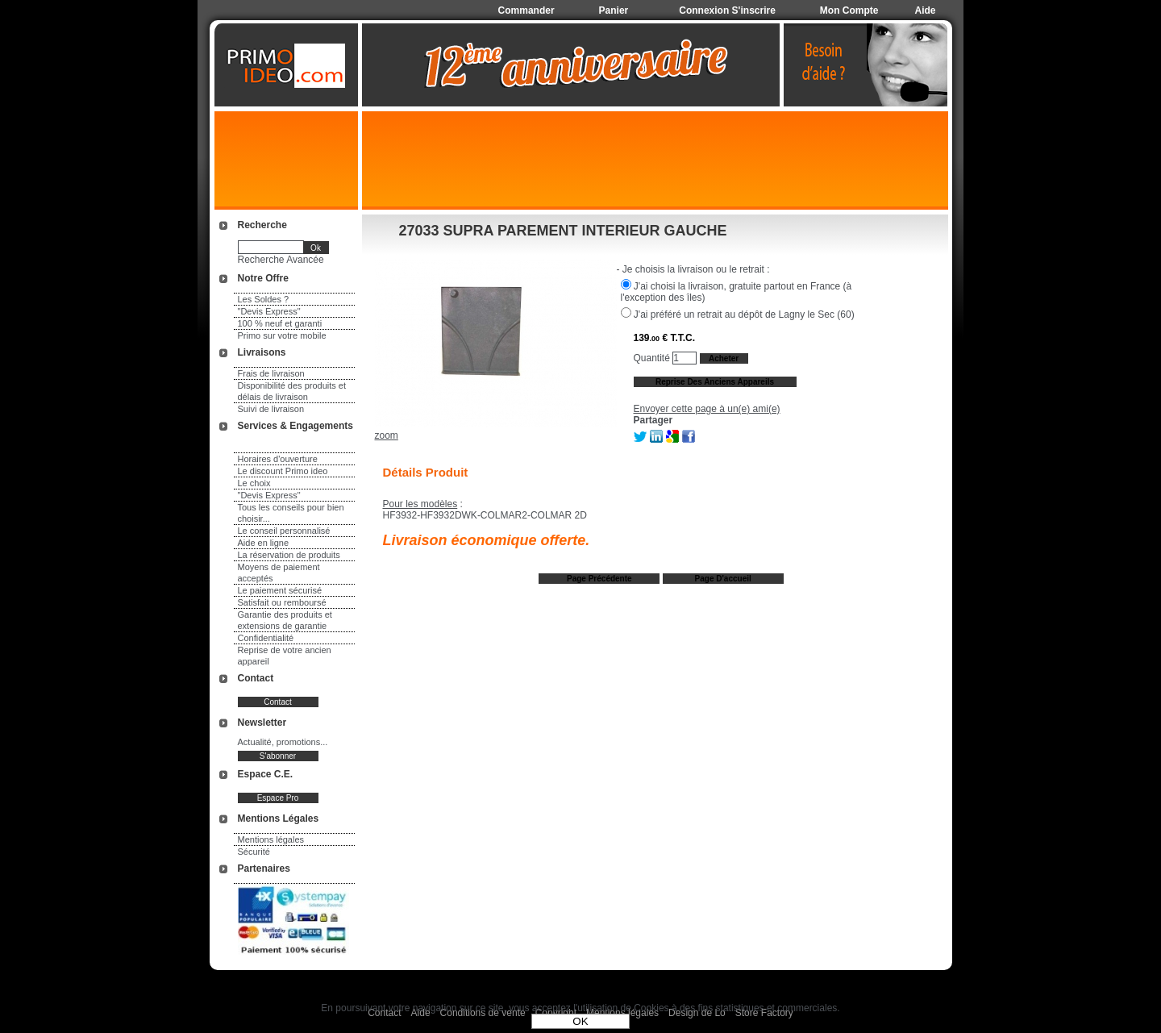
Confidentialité (266, 638)
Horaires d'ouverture (278, 459)
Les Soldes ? (263, 299)
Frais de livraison (271, 373)
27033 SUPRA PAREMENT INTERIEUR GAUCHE (563, 231)
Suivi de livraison (271, 409)
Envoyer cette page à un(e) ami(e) (707, 408)
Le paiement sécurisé (280, 590)
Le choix (254, 483)
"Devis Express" (269, 311)
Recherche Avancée (281, 259)
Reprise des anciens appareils (714, 381)
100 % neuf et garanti (280, 323)
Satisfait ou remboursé (282, 602)
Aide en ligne (263, 543)
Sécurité (254, 851)
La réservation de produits (289, 555)
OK (580, 1021)
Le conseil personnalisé (284, 530)
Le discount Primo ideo (283, 471)
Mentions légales (271, 839)
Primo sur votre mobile (282, 335)
